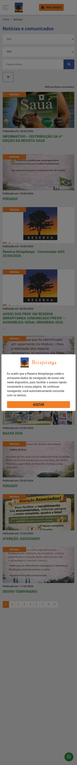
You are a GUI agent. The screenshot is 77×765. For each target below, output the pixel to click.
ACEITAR (38, 404)
